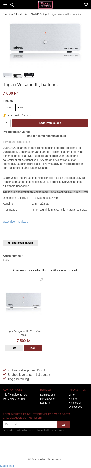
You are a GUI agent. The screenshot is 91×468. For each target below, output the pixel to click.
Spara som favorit (20, 242)
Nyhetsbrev (75, 402)
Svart (21, 107)
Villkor (72, 394)
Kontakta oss (47, 394)
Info (14, 347)
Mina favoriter (47, 398)
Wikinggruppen (55, 459)
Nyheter (73, 398)
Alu (9, 107)
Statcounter (7, 465)
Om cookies (75, 406)
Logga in (45, 402)
